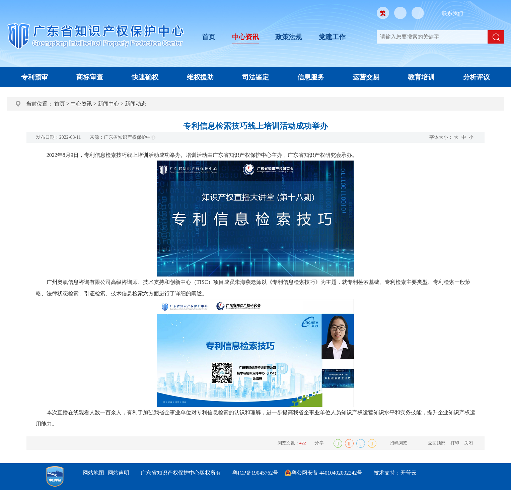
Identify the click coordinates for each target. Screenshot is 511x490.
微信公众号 (400, 13)
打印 (454, 442)
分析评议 (476, 77)
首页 (208, 37)
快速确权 (145, 77)
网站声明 (118, 473)
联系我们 (452, 13)
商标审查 (89, 77)
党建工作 (332, 37)
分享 (319, 442)
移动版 (418, 13)
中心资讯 (245, 37)
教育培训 (421, 77)
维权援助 (200, 77)
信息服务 (310, 77)
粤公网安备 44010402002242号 (326, 473)
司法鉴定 (255, 77)
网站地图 (93, 473)
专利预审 (34, 77)
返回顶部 (436, 442)
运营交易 (366, 77)
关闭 (468, 442)
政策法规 (288, 37)
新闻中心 (108, 104)
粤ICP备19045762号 (255, 473)
